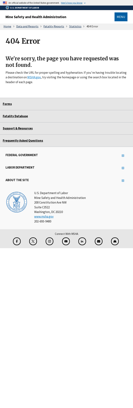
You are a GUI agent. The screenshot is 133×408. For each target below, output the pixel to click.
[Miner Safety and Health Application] (115, 241)
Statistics (75, 26)
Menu (121, 17)
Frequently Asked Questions (23, 141)
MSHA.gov (34, 77)
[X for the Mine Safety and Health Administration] (33, 241)
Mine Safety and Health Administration (36, 17)
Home (7, 26)
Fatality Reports (53, 26)
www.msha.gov (44, 216)
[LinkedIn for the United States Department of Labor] (82, 241)
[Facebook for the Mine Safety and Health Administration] (17, 241)
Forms (7, 104)
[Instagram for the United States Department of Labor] (49, 241)
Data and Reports (27, 26)
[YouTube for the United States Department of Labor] (66, 241)
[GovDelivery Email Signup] (99, 241)
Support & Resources (18, 128)
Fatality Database (15, 116)
